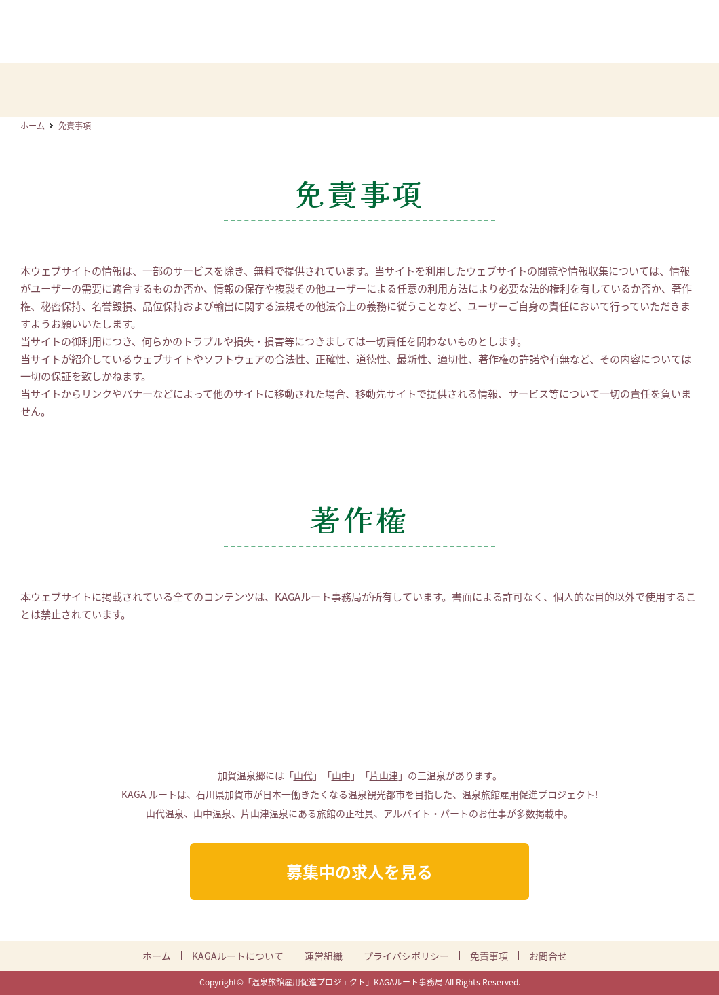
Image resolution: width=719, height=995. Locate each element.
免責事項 (489, 955)
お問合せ (548, 955)
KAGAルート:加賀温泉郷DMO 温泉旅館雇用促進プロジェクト (359, 33)
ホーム (32, 125)
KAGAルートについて (238, 955)
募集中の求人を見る (359, 871)
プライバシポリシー (406, 955)
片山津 (384, 775)
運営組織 (324, 955)
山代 (303, 775)
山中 (341, 775)
